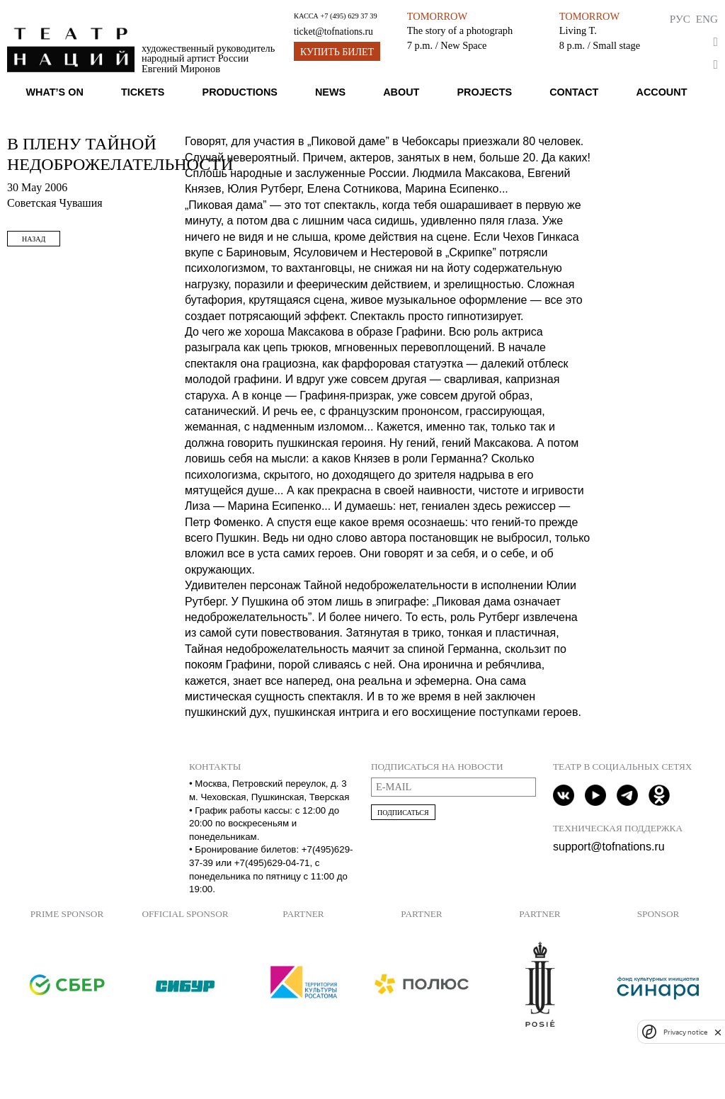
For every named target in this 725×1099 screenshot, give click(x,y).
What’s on (55, 92)
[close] (718, 1032)
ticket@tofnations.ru (333, 31)
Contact (573, 92)
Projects (484, 92)
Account (661, 92)
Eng (707, 19)
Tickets (143, 92)
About (401, 92)
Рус (680, 19)
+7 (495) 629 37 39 (348, 16)
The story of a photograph (460, 30)
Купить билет (337, 52)
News (330, 92)
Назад (33, 239)
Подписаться (403, 812)
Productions (240, 92)
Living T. (578, 30)
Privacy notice (685, 1032)
